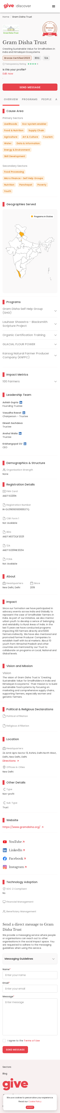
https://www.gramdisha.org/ (23, 827)
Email (6, 983)
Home (6, 16)
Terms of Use (32, 1040)
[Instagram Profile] (15, 867)
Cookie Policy (34, 1101)
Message (8, 996)
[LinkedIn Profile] (21, 402)
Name (7, 969)
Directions (11, 761)
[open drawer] (53, 6)
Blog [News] (5, 1073)
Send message (15, 1049)
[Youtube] (14, 841)
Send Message (30, 87)
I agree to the (24, 1040)
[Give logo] (30, 1084)
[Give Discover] (17, 6)
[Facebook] (14, 858)
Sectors (7, 1067)
